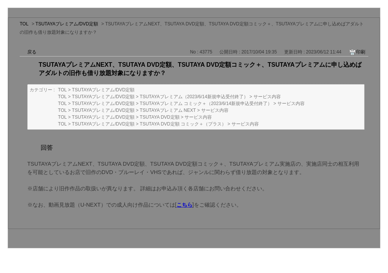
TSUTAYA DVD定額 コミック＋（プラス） (183, 124)
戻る (31, 52)
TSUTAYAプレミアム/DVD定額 (67, 24)
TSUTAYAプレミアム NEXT (168, 110)
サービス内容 (267, 96)
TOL (24, 24)
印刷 (360, 52)
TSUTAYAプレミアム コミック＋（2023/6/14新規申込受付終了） (206, 103)
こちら (184, 205)
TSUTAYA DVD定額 (160, 117)
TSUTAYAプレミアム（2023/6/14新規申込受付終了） (194, 96)
